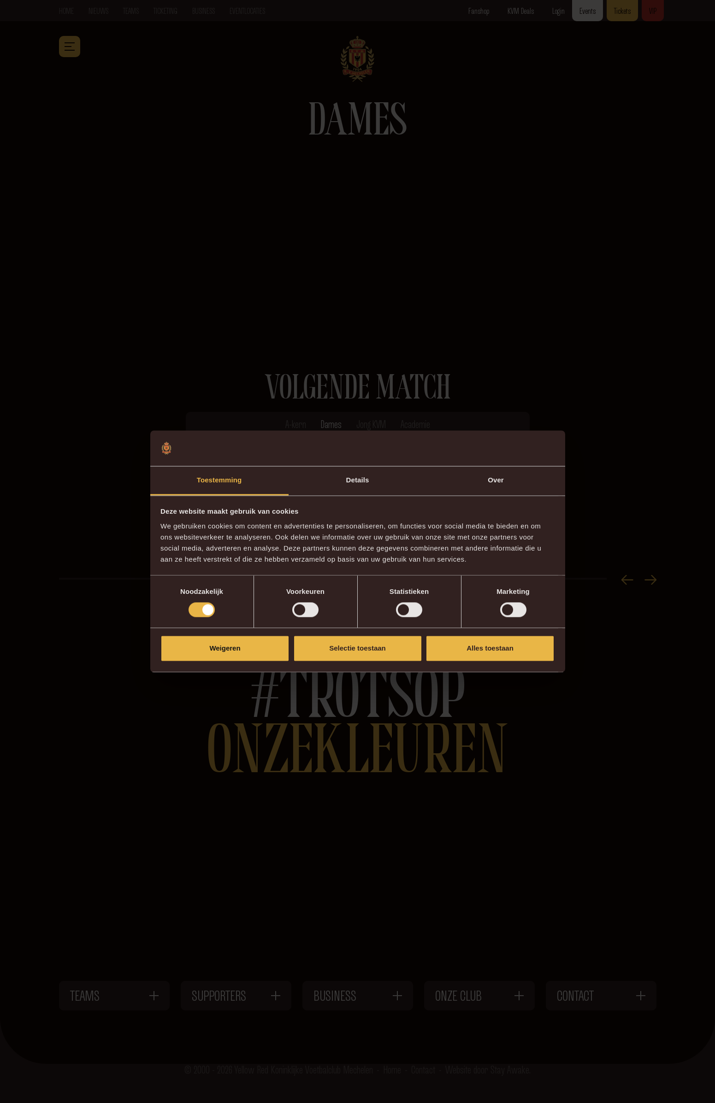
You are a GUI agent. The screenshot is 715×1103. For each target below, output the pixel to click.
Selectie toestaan (357, 648)
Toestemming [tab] (219, 480)
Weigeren (224, 648)
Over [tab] (496, 480)
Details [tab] (357, 480)
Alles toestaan (490, 648)
